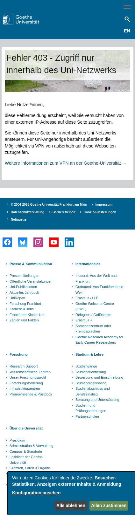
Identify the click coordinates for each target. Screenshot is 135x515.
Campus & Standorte (26, 451)
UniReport (17, 298)
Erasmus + (83, 320)
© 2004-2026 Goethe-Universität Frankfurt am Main (49, 204)
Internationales (87, 264)
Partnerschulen (87, 416)
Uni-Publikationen (23, 287)
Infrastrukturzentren (25, 388)
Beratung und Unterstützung (97, 400)
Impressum (104, 204)
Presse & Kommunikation (31, 264)
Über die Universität (26, 428)
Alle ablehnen (70, 505)
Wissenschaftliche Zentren (30, 372)
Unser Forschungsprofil (28, 377)
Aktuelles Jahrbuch (24, 292)
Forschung (19, 354)
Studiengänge (86, 366)
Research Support (24, 366)
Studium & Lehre (89, 354)
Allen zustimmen (108, 505)
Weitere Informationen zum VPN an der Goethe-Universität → (66, 163)
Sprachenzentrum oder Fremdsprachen (93, 328)
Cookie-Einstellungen (100, 212)
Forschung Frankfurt (25, 304)
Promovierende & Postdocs (31, 394)
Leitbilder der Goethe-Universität (26, 459)
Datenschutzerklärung (27, 212)
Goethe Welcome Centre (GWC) (94, 306)
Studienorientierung (90, 372)
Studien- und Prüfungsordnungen (90, 408)
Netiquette (18, 219)
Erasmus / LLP (86, 298)
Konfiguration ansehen (36, 492)
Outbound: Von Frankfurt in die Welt (99, 289)
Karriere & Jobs (22, 309)
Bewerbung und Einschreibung (99, 377)
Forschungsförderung (26, 383)
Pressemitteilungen (24, 276)
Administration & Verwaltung (31, 446)
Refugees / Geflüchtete (93, 315)
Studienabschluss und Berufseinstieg (92, 391)
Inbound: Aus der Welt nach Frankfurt (96, 278)
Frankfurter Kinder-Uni (27, 315)
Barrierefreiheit (64, 212)
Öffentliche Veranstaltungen (31, 281)
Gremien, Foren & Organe (30, 468)
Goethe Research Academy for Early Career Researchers (99, 340)
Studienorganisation (90, 383)
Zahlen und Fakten (24, 320)
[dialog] (71, 493)
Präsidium (17, 440)
